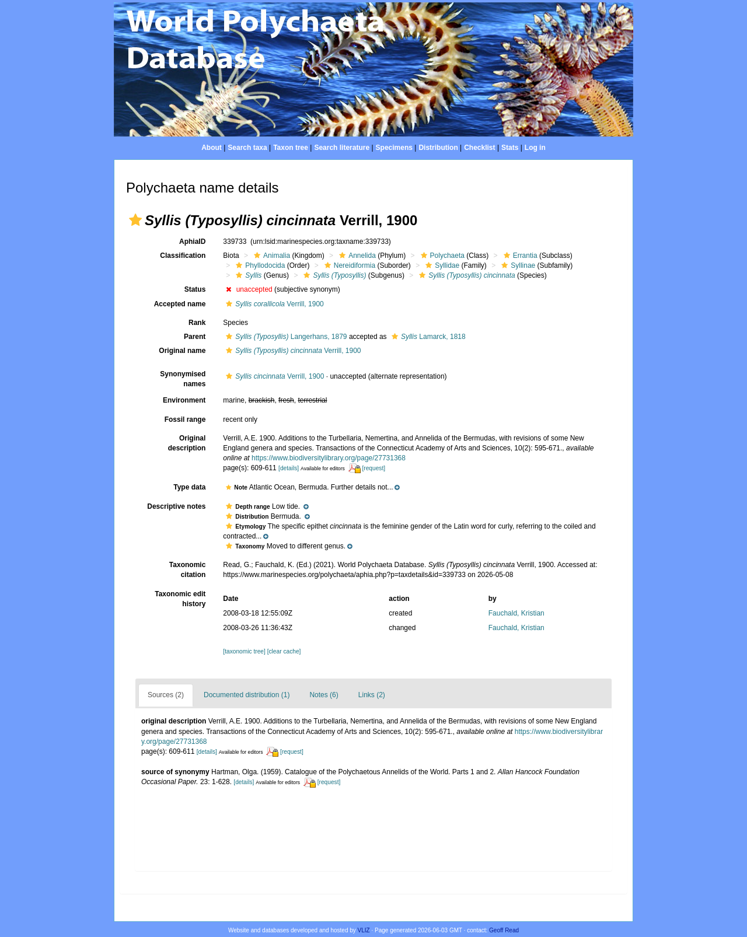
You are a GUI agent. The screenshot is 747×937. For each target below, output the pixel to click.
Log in (535, 148)
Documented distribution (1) (246, 695)
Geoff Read (504, 930)
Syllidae (441, 265)
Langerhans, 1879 (285, 337)
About (211, 148)
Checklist (479, 148)
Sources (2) (166, 695)
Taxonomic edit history (180, 599)
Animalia (270, 255)
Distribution (438, 148)
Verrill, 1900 (273, 304)
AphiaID (192, 241)
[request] (373, 468)
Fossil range (185, 419)
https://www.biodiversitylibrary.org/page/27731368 (329, 458)
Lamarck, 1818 (427, 337)
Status (195, 289)
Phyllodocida (259, 265)
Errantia (519, 255)
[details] (288, 468)
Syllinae (516, 265)
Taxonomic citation (187, 570)
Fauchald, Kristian (516, 613)
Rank (197, 323)
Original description (187, 443)
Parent (194, 337)
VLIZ (364, 930)
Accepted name (180, 304)
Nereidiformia (348, 265)
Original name (182, 351)
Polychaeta (441, 255)
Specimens (394, 148)
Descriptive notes (176, 506)
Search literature (341, 148)
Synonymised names (182, 379)
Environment (184, 400)
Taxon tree (290, 148)
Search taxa (247, 148)
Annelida (356, 255)
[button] (135, 220)
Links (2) (371, 695)
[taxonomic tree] (244, 651)
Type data (189, 487)
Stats (509, 148)
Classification (182, 255)
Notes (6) (323, 695)
